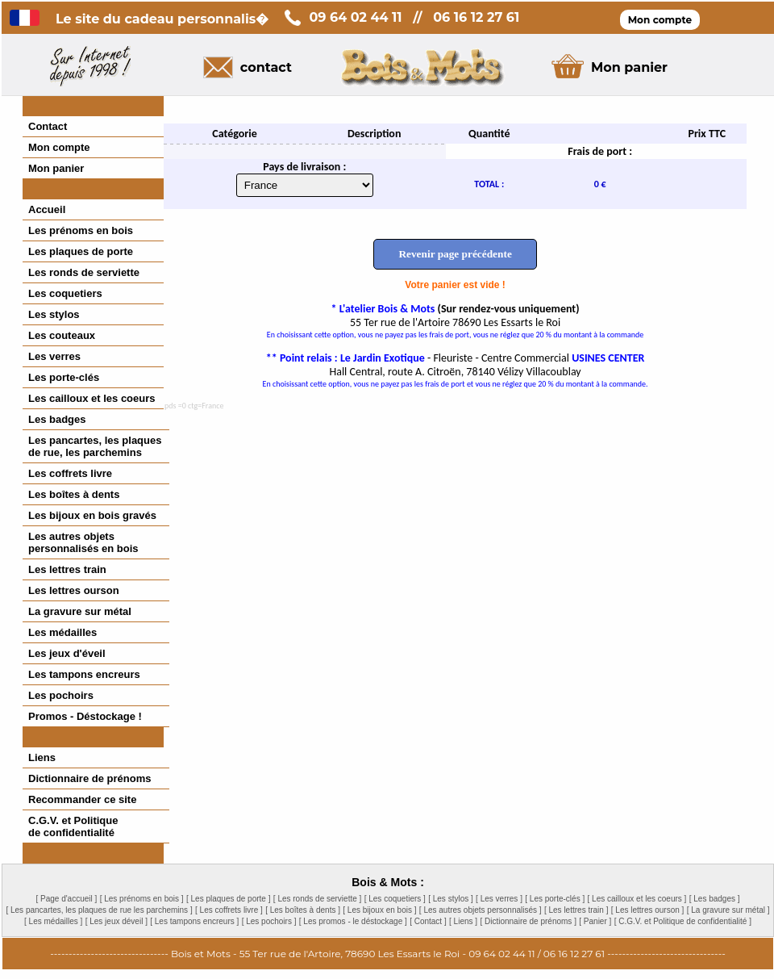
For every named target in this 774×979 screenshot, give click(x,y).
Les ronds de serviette (83, 272)
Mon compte (59, 147)
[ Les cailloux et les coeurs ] (637, 898)
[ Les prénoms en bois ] (142, 898)
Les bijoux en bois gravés (92, 515)
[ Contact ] (428, 921)
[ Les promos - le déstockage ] (353, 921)
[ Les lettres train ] (576, 910)
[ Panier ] (595, 921)
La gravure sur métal (79, 611)
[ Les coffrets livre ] (229, 910)
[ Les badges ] (714, 898)
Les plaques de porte (80, 251)
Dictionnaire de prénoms (89, 778)
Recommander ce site (82, 799)
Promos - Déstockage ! (85, 716)
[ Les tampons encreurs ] (194, 921)
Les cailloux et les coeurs (92, 398)
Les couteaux (61, 335)
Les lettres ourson (73, 590)
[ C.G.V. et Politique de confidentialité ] (682, 921)
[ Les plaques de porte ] (228, 898)
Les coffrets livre (70, 473)
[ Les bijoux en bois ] (379, 910)
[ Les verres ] (499, 898)
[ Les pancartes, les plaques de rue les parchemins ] (99, 910)
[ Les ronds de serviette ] (317, 898)
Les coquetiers (65, 293)
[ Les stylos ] (450, 898)
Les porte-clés (63, 377)
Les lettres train (67, 569)
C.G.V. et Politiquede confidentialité (73, 826)
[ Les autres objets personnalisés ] (480, 910)
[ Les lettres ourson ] (648, 910)
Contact (47, 126)
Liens (42, 757)
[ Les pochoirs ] (269, 921)
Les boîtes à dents (73, 494)
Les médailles (62, 632)
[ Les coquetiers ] (395, 898)
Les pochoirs (61, 695)
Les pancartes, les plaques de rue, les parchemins (94, 446)
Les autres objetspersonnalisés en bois (83, 542)
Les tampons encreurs (84, 674)
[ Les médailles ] (53, 921)
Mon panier (56, 168)
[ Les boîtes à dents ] (302, 910)
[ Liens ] (463, 921)
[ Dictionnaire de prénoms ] (528, 921)
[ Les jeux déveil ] (116, 921)
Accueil (46, 209)
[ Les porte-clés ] (555, 898)
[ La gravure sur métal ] (728, 910)
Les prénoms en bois (80, 230)
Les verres (54, 356)
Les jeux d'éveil (67, 653)
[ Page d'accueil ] (66, 898)
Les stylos (54, 314)
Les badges (57, 419)
